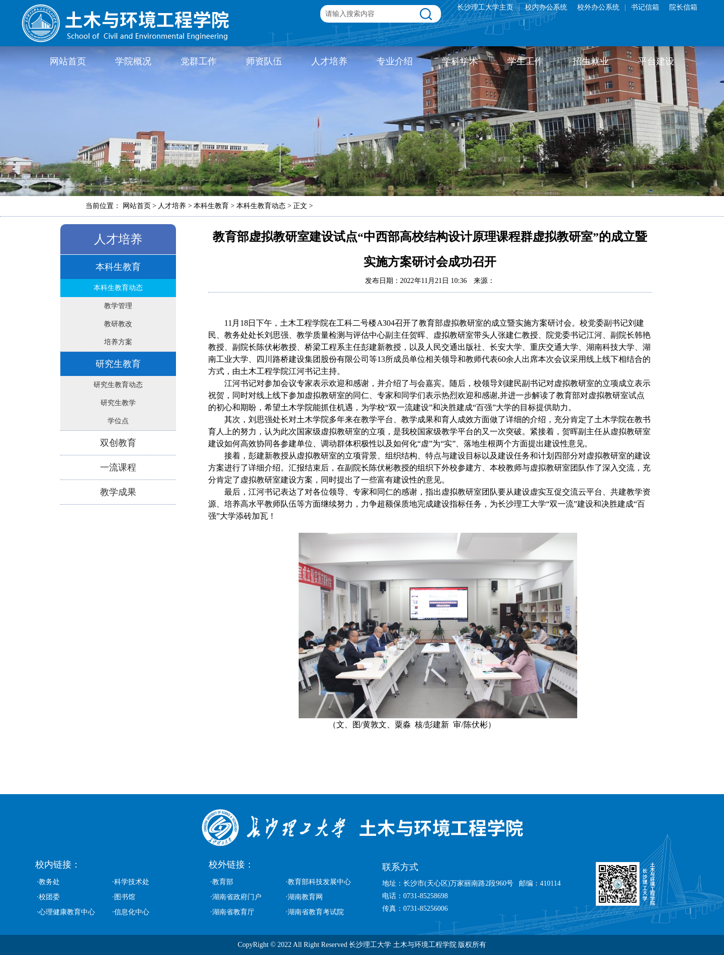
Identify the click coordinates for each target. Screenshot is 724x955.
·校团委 (48, 897)
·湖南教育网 (304, 897)
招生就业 (591, 61)
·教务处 (48, 882)
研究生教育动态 (118, 385)
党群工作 (198, 61)
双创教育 (118, 443)
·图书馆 (123, 897)
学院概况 (133, 61)
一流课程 (118, 467)
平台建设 (656, 61)
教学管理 (118, 306)
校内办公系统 (546, 7)
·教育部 (221, 882)
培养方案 (118, 342)
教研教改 (118, 324)
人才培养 (329, 61)
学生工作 (525, 61)
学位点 (118, 421)
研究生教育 (118, 364)
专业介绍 (395, 61)
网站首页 (68, 61)
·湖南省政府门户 (235, 897)
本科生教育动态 (118, 288)
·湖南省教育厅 (232, 912)
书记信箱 (645, 7)
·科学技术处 (130, 882)
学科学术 (460, 61)
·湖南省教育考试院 (315, 912)
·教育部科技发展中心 (318, 882)
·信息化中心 (130, 912)
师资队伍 (264, 61)
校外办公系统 (598, 7)
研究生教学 (118, 403)
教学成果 (118, 492)
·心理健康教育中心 (66, 912)
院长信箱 (683, 7)
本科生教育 (118, 267)
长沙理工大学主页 (485, 7)
